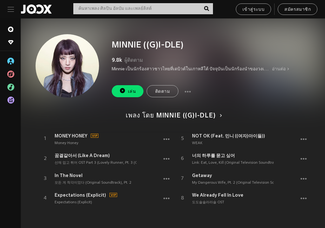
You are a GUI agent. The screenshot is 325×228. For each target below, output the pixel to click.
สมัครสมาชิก (297, 9)
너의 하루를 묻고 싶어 (213, 155)
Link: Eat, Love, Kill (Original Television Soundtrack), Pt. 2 (240, 163)
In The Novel (69, 175)
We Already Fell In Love (217, 195)
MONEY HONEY (71, 135)
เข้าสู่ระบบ (253, 9)
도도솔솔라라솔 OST (208, 202)
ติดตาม (162, 91)
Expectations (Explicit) (80, 195)
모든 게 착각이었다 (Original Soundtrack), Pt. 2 (93, 183)
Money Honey (66, 143)
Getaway (202, 175)
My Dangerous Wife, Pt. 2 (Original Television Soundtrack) (241, 183)
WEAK (197, 143)
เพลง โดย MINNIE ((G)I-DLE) (173, 115)
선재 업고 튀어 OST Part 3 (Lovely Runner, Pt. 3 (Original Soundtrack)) (113, 163)
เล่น (127, 91)
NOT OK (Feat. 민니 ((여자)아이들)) (228, 135)
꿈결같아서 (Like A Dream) (82, 155)
